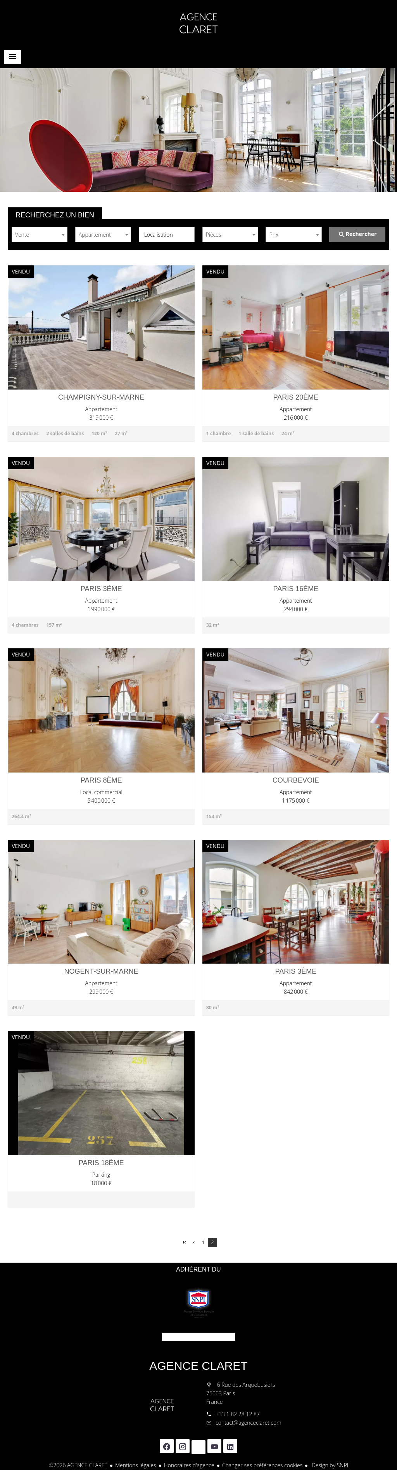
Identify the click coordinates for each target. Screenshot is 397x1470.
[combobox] (39, 234)
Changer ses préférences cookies (262, 1465)
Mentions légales (135, 1465)
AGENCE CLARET (198, 1365)
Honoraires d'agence (189, 1465)
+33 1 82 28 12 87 (238, 1414)
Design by (329, 1465)
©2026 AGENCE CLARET (78, 1465)
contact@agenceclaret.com (248, 1422)
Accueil (198, 23)
